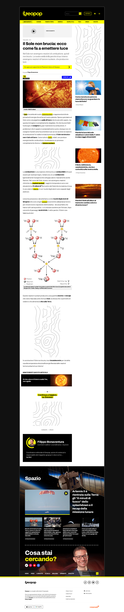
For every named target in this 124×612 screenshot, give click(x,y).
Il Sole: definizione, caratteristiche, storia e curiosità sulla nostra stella (86, 167)
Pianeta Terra (49, 21)
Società (95, 21)
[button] (99, 13)
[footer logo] (41, 582)
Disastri (71, 573)
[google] (38, 607)
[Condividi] (67, 77)
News (27, 573)
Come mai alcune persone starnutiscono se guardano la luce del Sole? (87, 99)
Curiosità (40, 573)
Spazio (87, 21)
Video (32, 573)
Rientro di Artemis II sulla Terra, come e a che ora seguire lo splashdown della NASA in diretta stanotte (33, 532)
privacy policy (69, 591)
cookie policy (69, 593)
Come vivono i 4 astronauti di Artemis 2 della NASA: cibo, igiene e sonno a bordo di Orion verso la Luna (52, 532)
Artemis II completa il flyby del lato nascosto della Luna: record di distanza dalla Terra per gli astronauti (70, 532)
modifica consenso (70, 599)
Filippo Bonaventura (50, 441)
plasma (35, 189)
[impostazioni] (88, 593)
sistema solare (47, 114)
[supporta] (87, 13)
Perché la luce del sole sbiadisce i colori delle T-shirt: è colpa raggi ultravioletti (87, 135)
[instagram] (89, 582)
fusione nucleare (48, 143)
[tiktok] (85, 582)
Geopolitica (70, 21)
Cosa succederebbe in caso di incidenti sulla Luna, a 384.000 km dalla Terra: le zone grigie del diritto (90, 532)
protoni (44, 202)
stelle (50, 137)
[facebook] (97, 582)
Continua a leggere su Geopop (47, 396)
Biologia (55, 573)
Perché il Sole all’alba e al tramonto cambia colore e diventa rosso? (86, 203)
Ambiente (63, 573)
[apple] (29, 607)
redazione (68, 596)
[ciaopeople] (94, 607)
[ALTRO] (28, 457)
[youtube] (93, 582)
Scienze (39, 21)
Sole (25, 114)
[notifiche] (95, 13)
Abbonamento (27, 21)
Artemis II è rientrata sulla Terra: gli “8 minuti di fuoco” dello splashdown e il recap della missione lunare (85, 501)
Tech (79, 21)
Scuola (47, 573)
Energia (60, 21)
